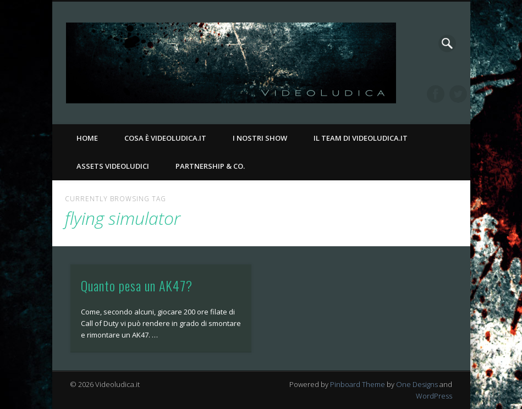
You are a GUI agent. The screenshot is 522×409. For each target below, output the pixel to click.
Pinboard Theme (357, 384)
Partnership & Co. (210, 166)
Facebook (435, 94)
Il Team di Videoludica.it (361, 138)
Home (87, 138)
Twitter (458, 94)
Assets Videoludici (112, 166)
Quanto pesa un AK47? (137, 285)
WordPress (434, 396)
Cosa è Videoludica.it (165, 138)
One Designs (417, 384)
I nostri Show (260, 138)
